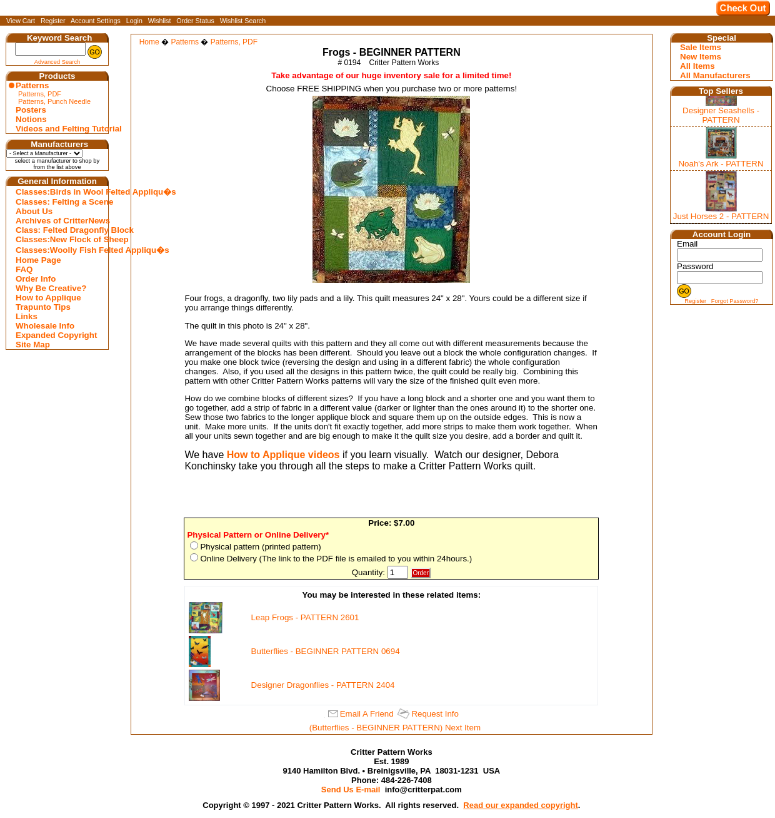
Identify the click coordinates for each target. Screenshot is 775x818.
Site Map (33, 344)
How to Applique (48, 297)
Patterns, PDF (39, 94)
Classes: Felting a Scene (59, 202)
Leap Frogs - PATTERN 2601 (305, 617)
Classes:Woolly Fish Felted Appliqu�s (59, 250)
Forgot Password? (735, 301)
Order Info (36, 279)
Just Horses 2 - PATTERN (721, 216)
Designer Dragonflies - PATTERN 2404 (323, 685)
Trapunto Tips (43, 307)
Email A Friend (367, 713)
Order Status (195, 20)
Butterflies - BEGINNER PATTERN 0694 (325, 651)
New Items (700, 56)
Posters (31, 110)
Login (134, 20)
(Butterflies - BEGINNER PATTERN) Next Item (395, 727)
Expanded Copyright (56, 335)
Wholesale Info (45, 325)
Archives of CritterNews (59, 220)
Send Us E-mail (351, 789)
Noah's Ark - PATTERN (720, 163)
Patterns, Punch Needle (54, 101)
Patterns (32, 85)
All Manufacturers (715, 75)
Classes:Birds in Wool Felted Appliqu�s (59, 192)
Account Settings (96, 20)
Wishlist (159, 20)
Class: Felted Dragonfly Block (59, 230)
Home (149, 42)
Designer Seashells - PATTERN (720, 115)
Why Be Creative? (51, 288)
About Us (34, 211)
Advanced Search (57, 62)
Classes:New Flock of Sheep (59, 239)
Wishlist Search (243, 20)
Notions (31, 119)
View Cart (20, 20)
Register (53, 20)
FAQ (24, 269)
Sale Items (700, 47)
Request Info (435, 713)
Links (27, 316)
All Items (697, 66)
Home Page (38, 260)
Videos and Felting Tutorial (59, 128)
